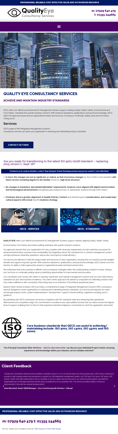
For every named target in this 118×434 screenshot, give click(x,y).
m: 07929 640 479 (18, 421)
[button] (59, 26)
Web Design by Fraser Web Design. (48, 429)
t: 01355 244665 (47, 421)
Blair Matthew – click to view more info (46, 348)
